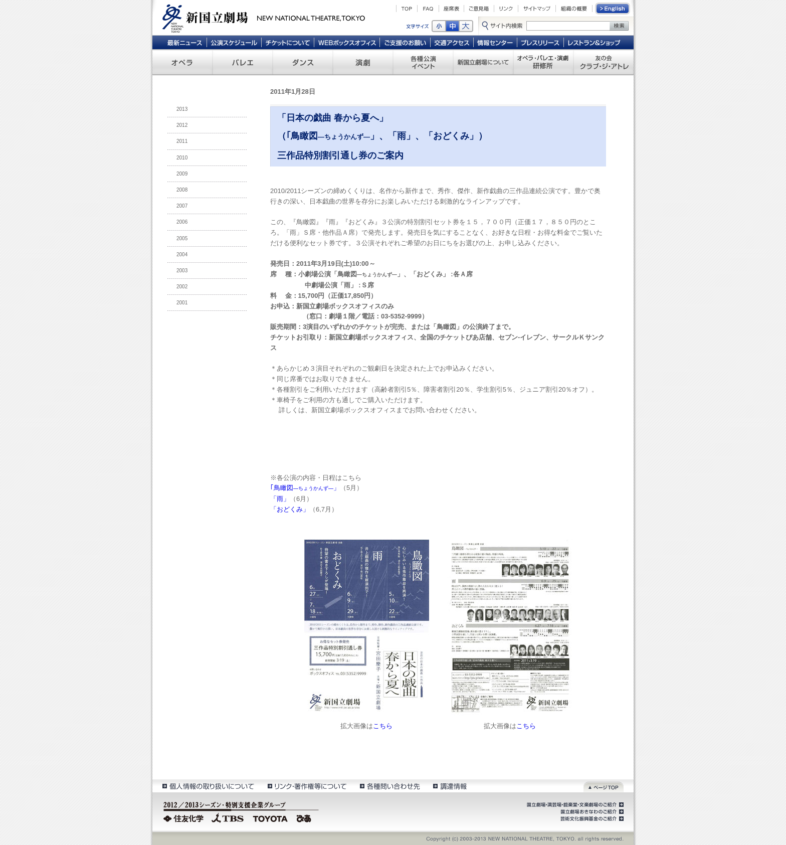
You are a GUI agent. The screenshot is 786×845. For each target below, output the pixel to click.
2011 (181, 141)
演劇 (363, 62)
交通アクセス (452, 42)
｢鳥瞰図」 (305, 487)
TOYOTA (271, 817)
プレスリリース (540, 42)
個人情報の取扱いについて (208, 786)
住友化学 (184, 817)
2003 (181, 270)
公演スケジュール (234, 42)
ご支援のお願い (405, 42)
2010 (181, 157)
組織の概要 (574, 9)
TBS (228, 817)
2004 (181, 254)
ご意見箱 (479, 9)
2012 (181, 125)
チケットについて (287, 42)
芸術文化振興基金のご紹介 (591, 818)
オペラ (182, 62)
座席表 (451, 9)
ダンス (303, 62)
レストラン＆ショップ (595, 42)
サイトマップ (536, 9)
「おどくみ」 (289, 509)
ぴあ (305, 817)
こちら (382, 726)
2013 (181, 109)
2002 (181, 286)
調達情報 (450, 786)
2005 (181, 238)
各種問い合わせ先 (389, 786)
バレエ (243, 62)
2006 (181, 222)
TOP (407, 9)
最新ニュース (184, 42)
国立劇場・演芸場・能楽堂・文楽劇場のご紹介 (574, 804)
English (613, 9)
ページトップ (603, 786)
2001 (181, 302)
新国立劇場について (483, 62)
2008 (181, 190)
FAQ (428, 9)
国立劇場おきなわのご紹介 (591, 811)
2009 (181, 174)
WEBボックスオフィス (347, 42)
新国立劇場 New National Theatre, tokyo (263, 17)
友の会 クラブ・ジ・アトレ (603, 62)
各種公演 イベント (423, 62)
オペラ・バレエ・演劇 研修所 (543, 62)
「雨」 (280, 498)
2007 (181, 206)
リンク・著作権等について (306, 786)
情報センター (495, 42)
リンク (506, 9)
